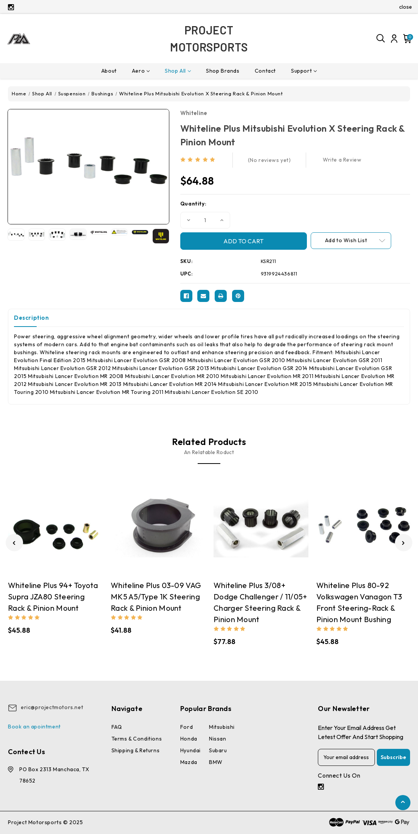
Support (304, 70)
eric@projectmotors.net (52, 707)
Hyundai (190, 750)
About (109, 70)
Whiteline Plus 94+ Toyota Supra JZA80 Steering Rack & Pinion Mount (53, 596)
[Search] (380, 38)
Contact (265, 70)
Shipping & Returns (135, 750)
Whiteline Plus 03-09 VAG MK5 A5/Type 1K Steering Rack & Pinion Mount (156, 596)
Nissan (217, 738)
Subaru (218, 750)
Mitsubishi (222, 727)
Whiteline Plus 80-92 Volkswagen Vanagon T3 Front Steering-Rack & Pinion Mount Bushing (359, 602)
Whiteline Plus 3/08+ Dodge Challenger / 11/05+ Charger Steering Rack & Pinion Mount (260, 602)
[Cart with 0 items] (406, 38)
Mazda (188, 762)
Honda (188, 738)
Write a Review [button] (342, 159)
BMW (216, 762)
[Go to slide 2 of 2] (14, 542)
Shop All (178, 70)
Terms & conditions (136, 738)
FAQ (116, 727)
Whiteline (193, 113)
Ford (186, 727)
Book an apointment (34, 726)
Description (31, 317)
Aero (141, 70)
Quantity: (193, 203)
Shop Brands (223, 70)
